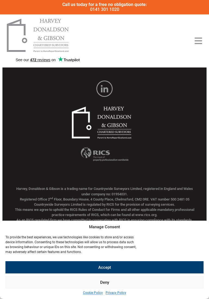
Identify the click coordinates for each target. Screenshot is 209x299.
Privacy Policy (116, 293)
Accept (104, 267)
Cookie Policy (93, 293)
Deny (104, 282)
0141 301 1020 (104, 9)
